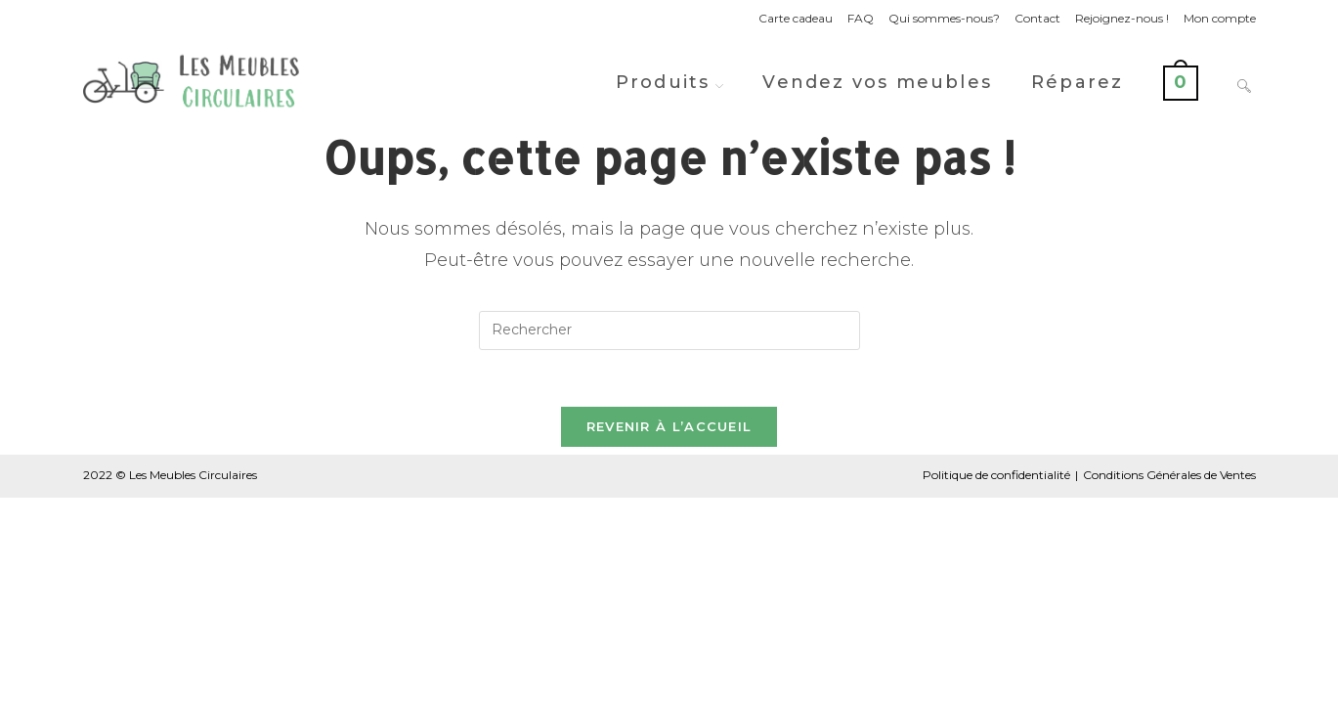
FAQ (860, 18)
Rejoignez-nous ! (1122, 18)
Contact (1037, 18)
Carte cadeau (795, 18)
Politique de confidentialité (996, 477)
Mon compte (1220, 18)
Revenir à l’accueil (669, 429)
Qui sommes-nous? (944, 18)
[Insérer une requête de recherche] (669, 330)
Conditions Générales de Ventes (1169, 477)
